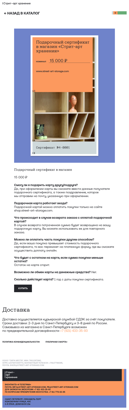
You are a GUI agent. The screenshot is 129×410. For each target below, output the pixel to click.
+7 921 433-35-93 (42, 389)
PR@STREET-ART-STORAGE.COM (62, 387)
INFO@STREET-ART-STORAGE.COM (29, 387)
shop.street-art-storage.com (33, 210)
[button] (125, 3)
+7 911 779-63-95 (57, 392)
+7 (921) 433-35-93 (74, 331)
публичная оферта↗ (56, 342)
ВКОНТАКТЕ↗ (11, 384)
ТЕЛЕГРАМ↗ (25, 384)
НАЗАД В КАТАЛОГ (22, 13)
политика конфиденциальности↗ (21, 342)
